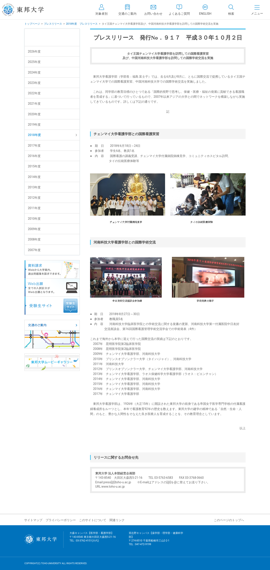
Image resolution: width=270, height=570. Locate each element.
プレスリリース (53, 23)
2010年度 (34, 218)
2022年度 (34, 93)
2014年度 (34, 177)
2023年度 (34, 83)
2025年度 (34, 62)
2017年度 (34, 145)
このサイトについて (92, 520)
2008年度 (34, 239)
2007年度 (34, 250)
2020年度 (34, 114)
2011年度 (34, 208)
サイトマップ (33, 520)
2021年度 (34, 103)
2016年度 (34, 156)
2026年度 (34, 51)
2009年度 (34, 229)
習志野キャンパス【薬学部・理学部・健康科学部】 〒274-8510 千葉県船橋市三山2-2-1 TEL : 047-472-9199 (156, 541)
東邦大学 (27, 9)
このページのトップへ (229, 520)
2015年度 (34, 166)
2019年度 (34, 124)
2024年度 (34, 72)
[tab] (231, 9)
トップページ (32, 23)
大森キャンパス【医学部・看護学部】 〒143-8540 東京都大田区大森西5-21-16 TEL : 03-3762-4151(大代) (93, 539)
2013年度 (34, 187)
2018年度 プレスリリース (82, 23)
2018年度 (34, 135)
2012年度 (34, 197)
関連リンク (117, 520)
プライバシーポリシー (61, 520)
